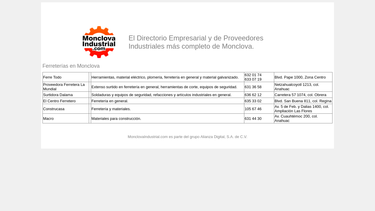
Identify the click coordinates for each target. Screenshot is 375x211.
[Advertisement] (111, 12)
